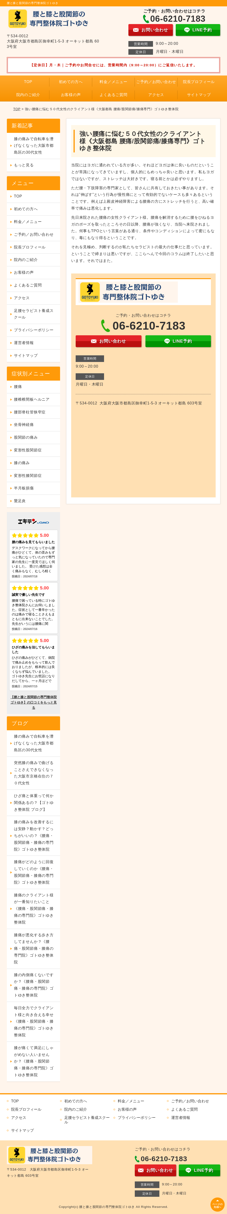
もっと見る (24, 165)
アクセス (156, 95)
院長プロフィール (199, 82)
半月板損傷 (24, 488)
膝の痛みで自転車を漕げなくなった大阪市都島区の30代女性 (34, 146)
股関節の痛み (26, 437)
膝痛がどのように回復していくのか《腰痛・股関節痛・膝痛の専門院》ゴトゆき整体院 (34, 872)
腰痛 (18, 387)
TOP (28, 82)
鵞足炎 (20, 501)
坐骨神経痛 (24, 425)
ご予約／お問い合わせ (156, 82)
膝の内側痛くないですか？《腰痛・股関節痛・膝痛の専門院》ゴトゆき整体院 (34, 985)
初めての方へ (71, 82)
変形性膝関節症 (28, 476)
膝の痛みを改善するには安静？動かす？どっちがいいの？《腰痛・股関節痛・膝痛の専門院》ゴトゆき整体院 (34, 835)
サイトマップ (199, 95)
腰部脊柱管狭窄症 (30, 412)
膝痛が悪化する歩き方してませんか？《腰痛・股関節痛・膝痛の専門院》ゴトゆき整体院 (34, 948)
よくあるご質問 (113, 95)
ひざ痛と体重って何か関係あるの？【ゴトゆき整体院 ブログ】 (34, 802)
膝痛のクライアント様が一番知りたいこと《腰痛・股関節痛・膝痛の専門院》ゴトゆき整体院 (34, 908)
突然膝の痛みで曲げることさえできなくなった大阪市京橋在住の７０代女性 (34, 773)
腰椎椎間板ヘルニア (32, 399)
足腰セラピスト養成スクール (34, 314)
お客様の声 (71, 95)
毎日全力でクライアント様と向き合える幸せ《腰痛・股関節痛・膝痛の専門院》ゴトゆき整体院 (34, 1021)
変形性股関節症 (28, 450)
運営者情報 (24, 343)
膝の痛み (22, 463)
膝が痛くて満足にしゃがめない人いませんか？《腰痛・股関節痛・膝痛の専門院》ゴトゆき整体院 (34, 1061)
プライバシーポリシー (34, 330)
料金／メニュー (113, 82)
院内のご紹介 (28, 95)
